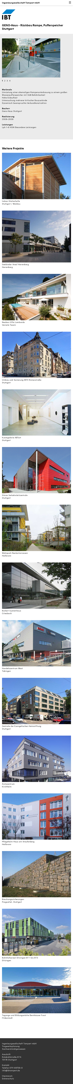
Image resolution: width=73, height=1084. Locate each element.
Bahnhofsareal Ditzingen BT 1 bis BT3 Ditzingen (36, 935)
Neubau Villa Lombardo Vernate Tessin (36, 300)
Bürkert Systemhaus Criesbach (36, 588)
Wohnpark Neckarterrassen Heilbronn (36, 531)
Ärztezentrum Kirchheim (36, 762)
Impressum (7, 1076)
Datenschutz (8, 1078)
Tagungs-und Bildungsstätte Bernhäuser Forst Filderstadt (36, 993)
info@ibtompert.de (11, 1070)
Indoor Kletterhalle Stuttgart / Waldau (36, 179)
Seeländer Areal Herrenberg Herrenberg (36, 239)
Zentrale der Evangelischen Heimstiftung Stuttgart (36, 704)
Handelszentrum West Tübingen (36, 646)
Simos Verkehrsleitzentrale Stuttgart (36, 473)
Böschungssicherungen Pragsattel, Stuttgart (36, 877)
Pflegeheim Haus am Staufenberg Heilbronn (36, 819)
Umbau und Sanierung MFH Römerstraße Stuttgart (36, 358)
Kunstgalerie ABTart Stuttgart (36, 415)
